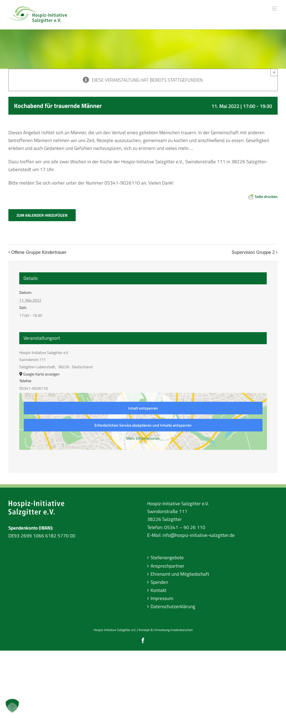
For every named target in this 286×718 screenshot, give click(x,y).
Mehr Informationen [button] (143, 438)
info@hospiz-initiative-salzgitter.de (199, 535)
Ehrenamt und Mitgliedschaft (180, 574)
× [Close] (274, 72)
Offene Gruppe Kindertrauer (38, 252)
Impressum (162, 598)
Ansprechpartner (167, 566)
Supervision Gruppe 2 (253, 252)
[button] (12, 705)
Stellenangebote (167, 557)
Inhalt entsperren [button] (143, 408)
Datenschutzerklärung (173, 606)
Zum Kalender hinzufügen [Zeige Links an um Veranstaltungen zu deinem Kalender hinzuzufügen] (42, 215)
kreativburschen (181, 629)
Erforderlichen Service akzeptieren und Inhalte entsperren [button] (143, 425)
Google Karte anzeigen (41, 374)
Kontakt (158, 590)
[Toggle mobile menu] (275, 8)
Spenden (159, 582)
